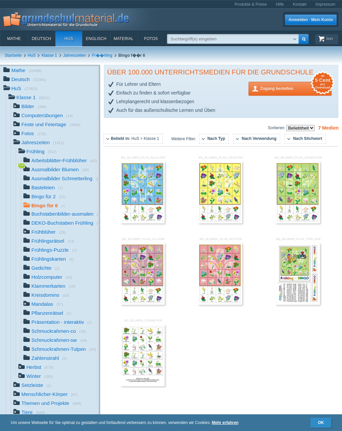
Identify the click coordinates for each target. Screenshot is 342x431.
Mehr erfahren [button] (225, 422)
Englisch (96, 38)
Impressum (325, 4)
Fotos (151, 38)
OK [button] (321, 422)
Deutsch (41, 38)
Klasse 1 (49, 55)
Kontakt (300, 4)
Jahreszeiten (74, 55)
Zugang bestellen (296, 88)
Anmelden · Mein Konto (311, 19)
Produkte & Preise (250, 4)
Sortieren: (277, 128)
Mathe (14, 38)
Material (123, 38)
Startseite (13, 55)
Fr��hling (102, 55)
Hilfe (280, 4)
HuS (68, 38)
